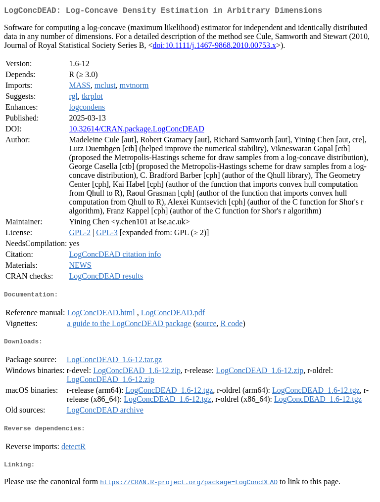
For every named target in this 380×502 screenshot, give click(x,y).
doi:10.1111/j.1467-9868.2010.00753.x (214, 47)
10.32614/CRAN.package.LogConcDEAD (136, 130)
